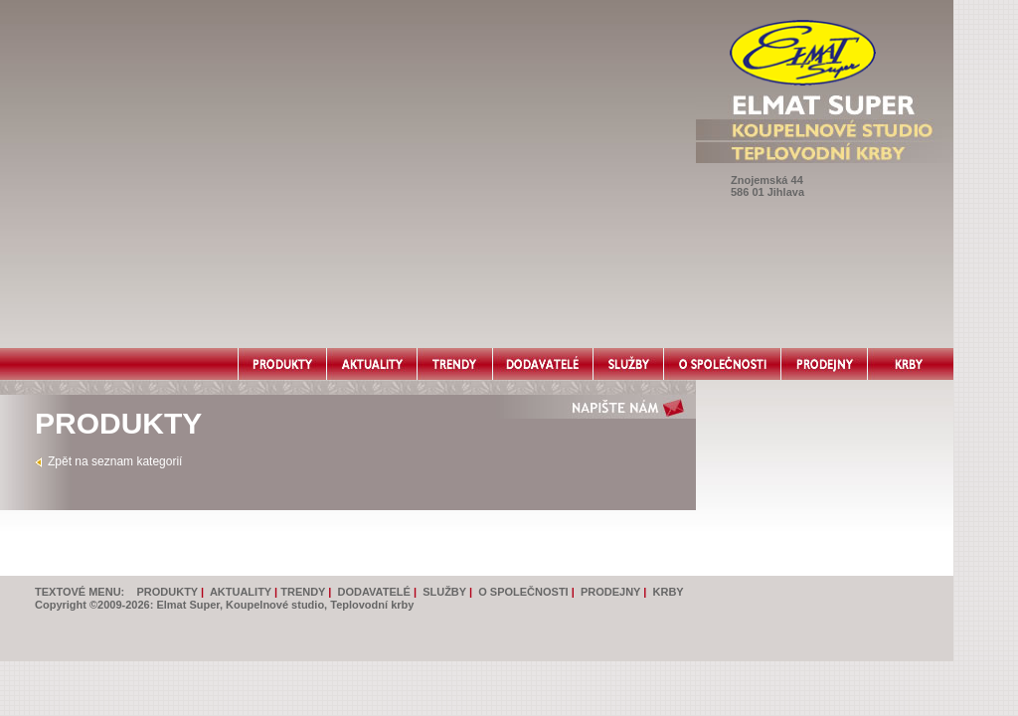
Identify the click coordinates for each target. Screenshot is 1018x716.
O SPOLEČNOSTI (523, 592)
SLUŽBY (444, 592)
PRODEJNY (610, 592)
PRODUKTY (167, 592)
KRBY (668, 592)
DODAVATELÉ (374, 592)
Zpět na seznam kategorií (115, 461)
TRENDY (302, 592)
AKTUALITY (240, 592)
